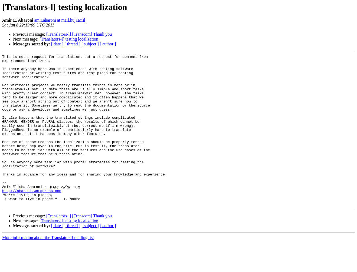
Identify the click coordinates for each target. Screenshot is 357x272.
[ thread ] (72, 44)
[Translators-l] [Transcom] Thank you (79, 34)
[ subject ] (90, 44)
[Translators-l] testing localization (69, 39)
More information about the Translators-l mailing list (48, 267)
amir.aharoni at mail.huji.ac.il (59, 20)
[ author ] (108, 44)
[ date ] (57, 44)
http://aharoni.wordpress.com (31, 217)
